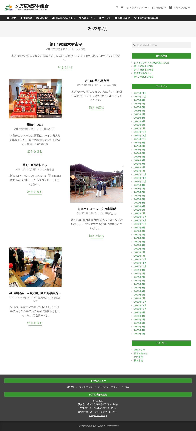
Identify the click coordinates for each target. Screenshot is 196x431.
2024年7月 (139, 149)
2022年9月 (139, 227)
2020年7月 (139, 319)
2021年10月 (140, 266)
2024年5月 (139, 156)
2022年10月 (140, 223)
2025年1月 (139, 128)
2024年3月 (139, 163)
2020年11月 (140, 305)
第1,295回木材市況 (143, 66)
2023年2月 (139, 209)
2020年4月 (139, 330)
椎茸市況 (138, 360)
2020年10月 (140, 308)
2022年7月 (139, 234)
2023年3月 (139, 206)
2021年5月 (139, 284)
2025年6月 (139, 110)
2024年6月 (139, 153)
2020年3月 (139, 333)
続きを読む (66, 67)
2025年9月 (139, 99)
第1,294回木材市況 (143, 76)
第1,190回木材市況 (65, 44)
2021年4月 (139, 287)
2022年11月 (140, 220)
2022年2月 (139, 252)
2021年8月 (139, 273)
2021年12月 (140, 259)
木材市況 (80, 49)
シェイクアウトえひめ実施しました (151, 62)
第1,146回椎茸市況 (143, 69)
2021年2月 (139, 294)
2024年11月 (140, 135)
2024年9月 (139, 142)
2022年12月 (140, 216)
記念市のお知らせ (143, 73)
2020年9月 (139, 312)
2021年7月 (139, 276)
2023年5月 (139, 199)
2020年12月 (140, 301)
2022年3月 (139, 248)
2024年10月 (140, 138)
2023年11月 (140, 177)
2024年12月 (140, 131)
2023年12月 (140, 174)
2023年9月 (139, 184)
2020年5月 (139, 326)
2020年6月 (139, 322)
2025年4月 (139, 117)
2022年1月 (139, 255)
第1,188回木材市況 (35, 165)
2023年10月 (140, 181)
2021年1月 (139, 298)
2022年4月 (139, 245)
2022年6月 (139, 238)
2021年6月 (139, 280)
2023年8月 (139, 188)
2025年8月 (139, 103)
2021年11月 (140, 262)
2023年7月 (139, 192)
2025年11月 (140, 92)
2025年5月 (139, 114)
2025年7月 (139, 107)
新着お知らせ (140, 353)
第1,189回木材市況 (96, 81)
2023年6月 (139, 195)
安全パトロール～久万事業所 (96, 209)
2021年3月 (139, 291)
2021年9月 (139, 269)
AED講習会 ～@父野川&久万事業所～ (35, 293)
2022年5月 (139, 241)
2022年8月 (139, 230)
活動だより (50, 129)
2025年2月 (139, 124)
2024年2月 (139, 167)
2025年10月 (140, 96)
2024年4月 (139, 160)
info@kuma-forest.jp (98, 415)
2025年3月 (139, 121)
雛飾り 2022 (35, 125)
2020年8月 (139, 315)
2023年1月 (139, 213)
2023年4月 (139, 202)
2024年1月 (139, 170)
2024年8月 (139, 146)
